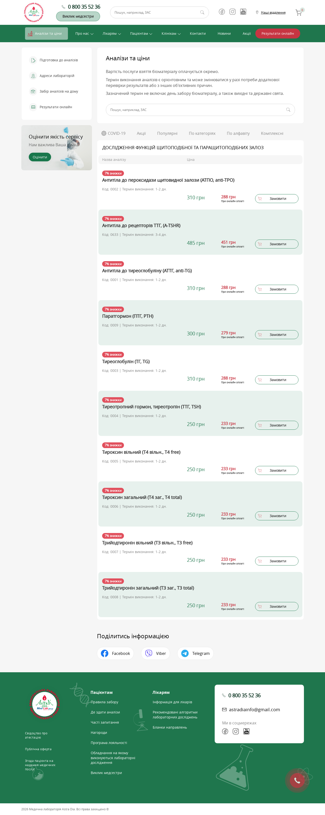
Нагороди (99, 732)
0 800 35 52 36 (84, 6)
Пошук (202, 12)
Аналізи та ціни (48, 33)
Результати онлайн (278, 33)
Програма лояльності (109, 742)
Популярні (167, 133)
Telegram (201, 653)
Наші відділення (273, 12)
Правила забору (104, 702)
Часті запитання (105, 722)
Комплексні (272, 133)
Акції (247, 33)
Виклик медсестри (78, 16)
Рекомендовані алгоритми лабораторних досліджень (175, 714)
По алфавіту (238, 133)
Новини (224, 33)
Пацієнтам (139, 33)
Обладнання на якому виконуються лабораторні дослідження (113, 757)
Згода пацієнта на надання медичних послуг (40, 765)
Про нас (82, 33)
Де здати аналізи (105, 712)
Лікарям (110, 33)
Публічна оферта (38, 749)
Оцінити (40, 157)
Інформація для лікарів (172, 702)
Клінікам (169, 33)
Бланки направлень (170, 727)
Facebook (121, 653)
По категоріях (202, 133)
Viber (161, 653)
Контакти (198, 33)
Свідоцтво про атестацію (36, 735)
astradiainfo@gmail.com (254, 709)
